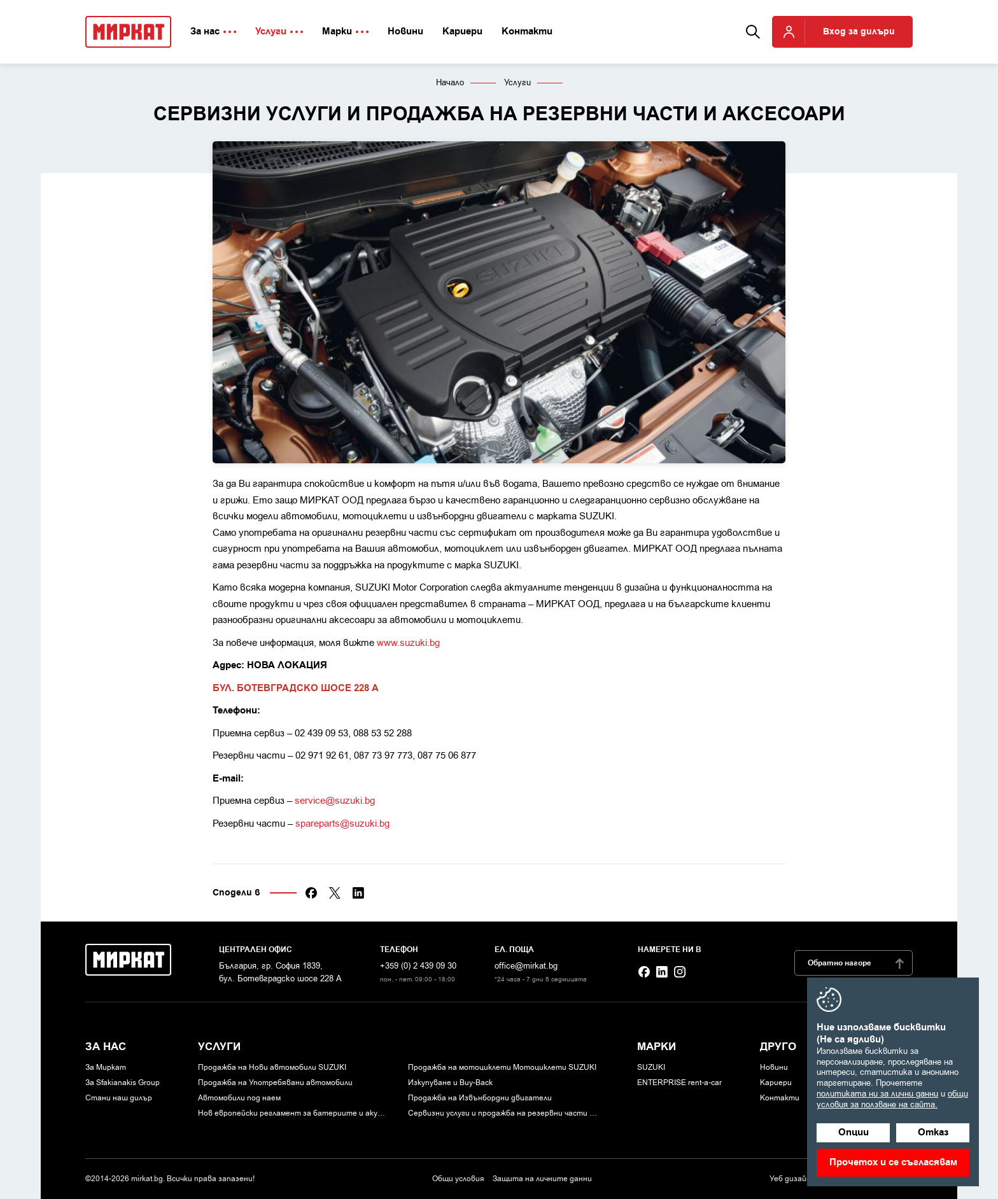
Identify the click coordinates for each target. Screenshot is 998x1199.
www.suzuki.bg (408, 642)
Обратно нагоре (857, 963)
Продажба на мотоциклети (502, 1067)
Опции (853, 1132)
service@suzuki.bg (335, 800)
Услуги (517, 82)
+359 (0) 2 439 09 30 (418, 965)
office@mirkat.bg (526, 965)
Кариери (776, 1082)
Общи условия (458, 1179)
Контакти (779, 1098)
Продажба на (272, 1067)
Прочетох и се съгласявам (893, 1162)
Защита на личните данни (542, 1179)
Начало (450, 82)
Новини (774, 1067)
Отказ (933, 1132)
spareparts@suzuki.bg (342, 823)
